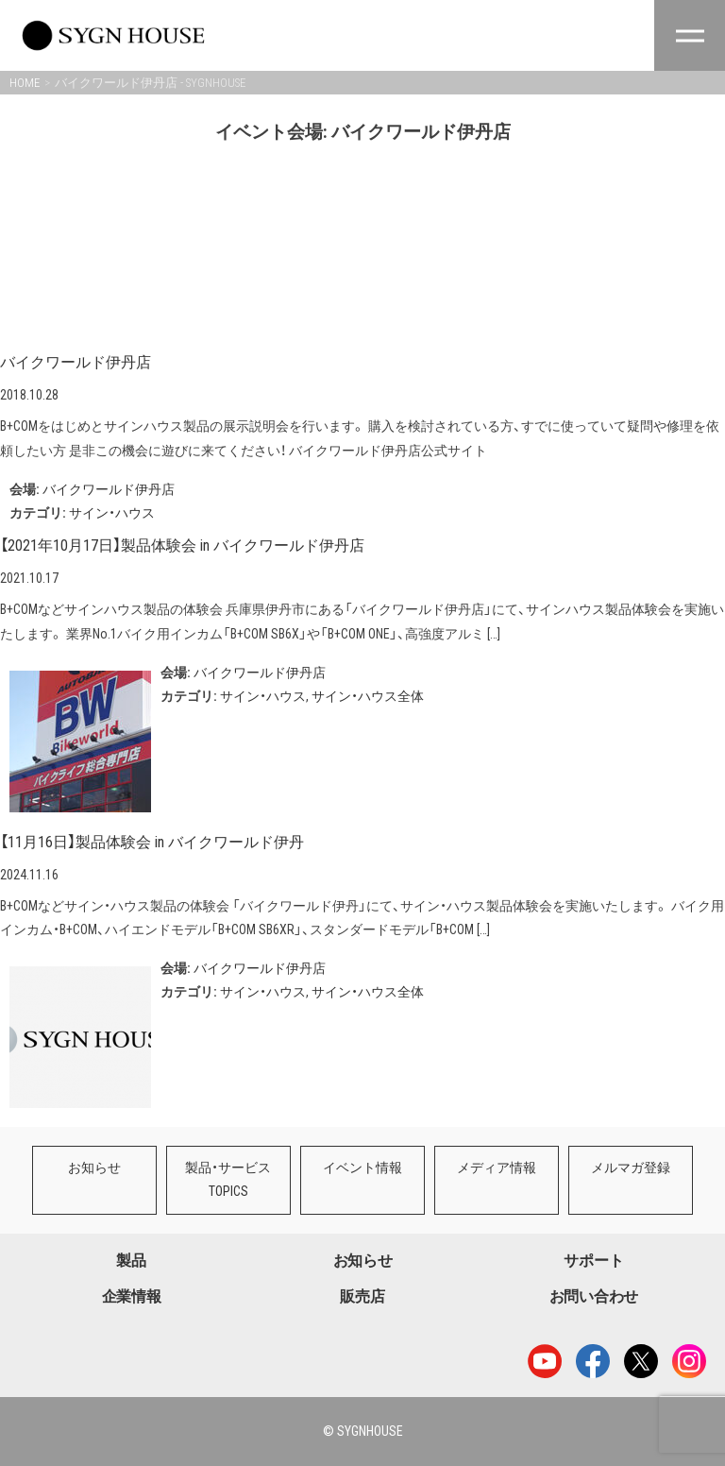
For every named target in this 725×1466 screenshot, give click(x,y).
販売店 (362, 1296)
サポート (593, 1261)
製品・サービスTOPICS (225, 1179)
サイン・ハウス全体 (368, 696)
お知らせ (93, 1167)
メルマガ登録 (622, 1167)
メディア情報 (490, 1167)
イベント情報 (357, 1167)
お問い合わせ (593, 1296)
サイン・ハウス (112, 512)
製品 (130, 1261)
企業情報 (131, 1296)
